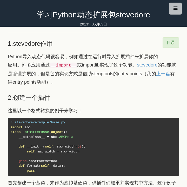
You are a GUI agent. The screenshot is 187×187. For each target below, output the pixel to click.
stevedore (147, 65)
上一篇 (163, 73)
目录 (171, 42)
